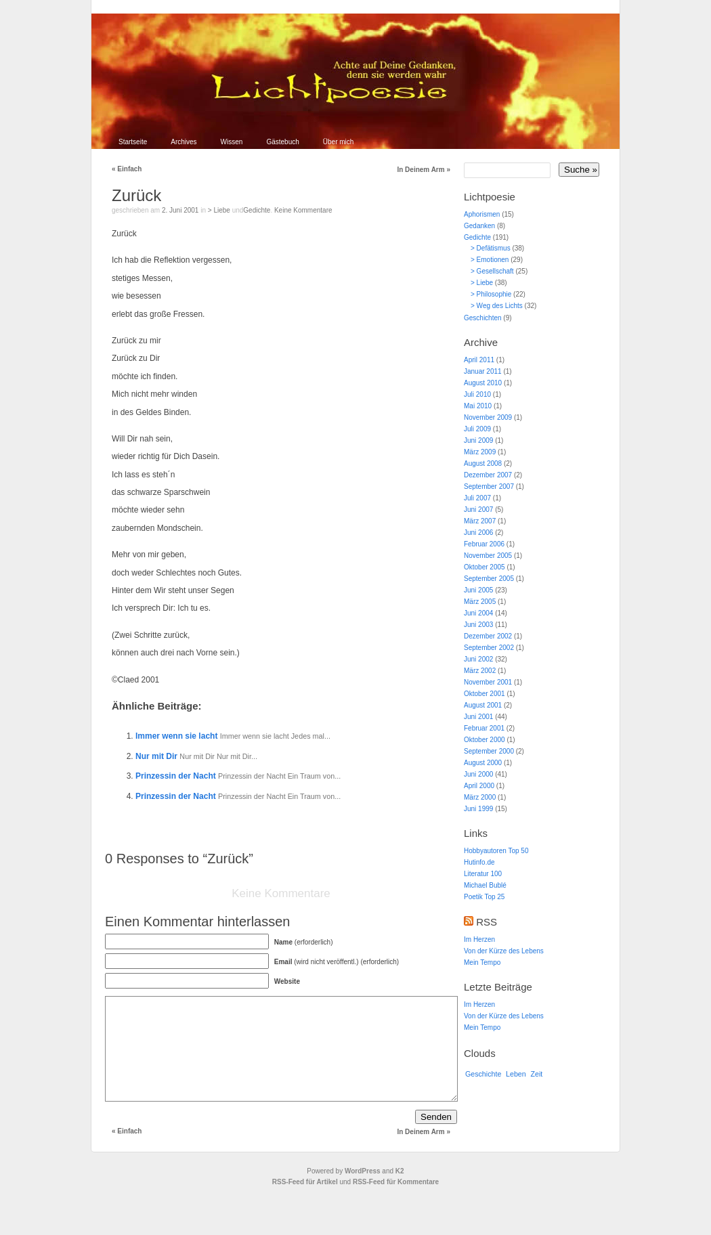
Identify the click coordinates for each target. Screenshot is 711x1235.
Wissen (232, 142)
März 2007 (480, 521)
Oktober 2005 (484, 567)
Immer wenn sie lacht (177, 736)
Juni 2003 (478, 624)
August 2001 (483, 705)
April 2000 (479, 785)
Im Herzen (479, 939)
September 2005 (489, 578)
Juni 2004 (478, 613)
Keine (303, 210)
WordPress (363, 1191)
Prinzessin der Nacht (176, 776)
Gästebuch (282, 142)
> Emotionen (490, 259)
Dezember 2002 (488, 636)
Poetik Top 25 (484, 897)
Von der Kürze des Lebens (504, 951)
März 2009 (480, 452)
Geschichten (483, 318)
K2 (399, 1191)
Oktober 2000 (484, 739)
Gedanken (479, 226)
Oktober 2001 (484, 693)
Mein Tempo (482, 962)
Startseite (132, 142)
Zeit (537, 1074)
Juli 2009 (477, 429)
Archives (183, 142)
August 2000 (483, 762)
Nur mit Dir (157, 756)
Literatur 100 (483, 874)
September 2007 (489, 486)
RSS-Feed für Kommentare (396, 1202)
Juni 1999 (478, 808)
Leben (516, 1074)
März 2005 (480, 601)
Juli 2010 (477, 394)
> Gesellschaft (492, 271)
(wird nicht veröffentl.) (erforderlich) (336, 962)
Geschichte (483, 1074)
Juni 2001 (478, 716)
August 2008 (483, 463)
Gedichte (256, 210)
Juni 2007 (478, 509)
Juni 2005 (478, 590)
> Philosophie (491, 294)
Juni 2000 (478, 774)
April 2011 (479, 360)
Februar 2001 (484, 728)
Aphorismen (482, 214)
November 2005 (488, 555)
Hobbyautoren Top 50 (496, 850)
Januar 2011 (483, 371)
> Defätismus (491, 248)
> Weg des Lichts (497, 305)
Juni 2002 (478, 659)
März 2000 (480, 797)
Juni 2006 (478, 532)
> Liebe (219, 210)
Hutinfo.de (479, 862)
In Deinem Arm (423, 169)
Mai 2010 (478, 406)
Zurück (136, 195)
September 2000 (489, 751)
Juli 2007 (477, 498)
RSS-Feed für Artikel (305, 1202)
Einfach (127, 169)
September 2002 (489, 647)
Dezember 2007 (488, 475)
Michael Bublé (485, 885)
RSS (486, 922)
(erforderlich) (303, 942)
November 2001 (488, 682)
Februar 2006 (484, 544)
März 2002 (480, 670)
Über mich (338, 142)
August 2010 (483, 383)
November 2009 (488, 417)
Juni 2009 (478, 440)
